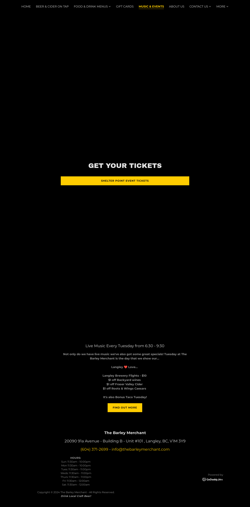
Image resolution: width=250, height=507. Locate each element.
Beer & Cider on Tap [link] (52, 6)
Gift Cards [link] (125, 6)
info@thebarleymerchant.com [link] (141, 449)
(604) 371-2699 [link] (94, 449)
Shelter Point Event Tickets (125, 180)
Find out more (125, 407)
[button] (92, 6)
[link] (212, 479)
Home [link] (26, 6)
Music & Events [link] (151, 6)
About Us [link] (176, 6)
